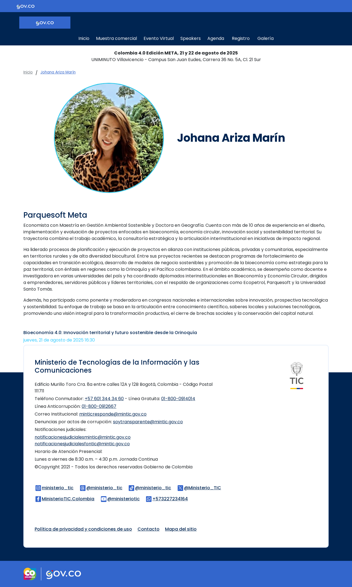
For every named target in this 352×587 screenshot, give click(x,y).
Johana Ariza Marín (58, 72)
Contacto (149, 529)
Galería (265, 39)
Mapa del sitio (181, 529)
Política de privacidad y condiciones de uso (83, 529)
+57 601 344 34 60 (104, 398)
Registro (241, 39)
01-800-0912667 (99, 406)
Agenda (215, 39)
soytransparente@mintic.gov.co (148, 422)
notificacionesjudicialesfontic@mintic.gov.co (82, 444)
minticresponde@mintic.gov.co (113, 414)
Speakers (190, 39)
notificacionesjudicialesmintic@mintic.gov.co (83, 437)
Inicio (83, 39)
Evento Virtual (159, 39)
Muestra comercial (116, 39)
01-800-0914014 (178, 398)
